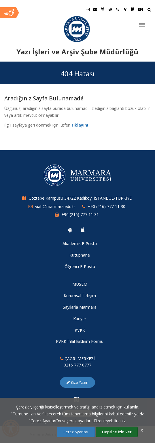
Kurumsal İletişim (80, 295)
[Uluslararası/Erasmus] (110, 9)
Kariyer (79, 318)
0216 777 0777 (77, 365)
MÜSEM (79, 284)
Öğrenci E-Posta (80, 266)
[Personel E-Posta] (95, 9)
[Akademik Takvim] (102, 9)
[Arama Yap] (149, 10)
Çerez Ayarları (75, 431)
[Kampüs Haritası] (125, 9)
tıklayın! (79, 125)
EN (140, 9)
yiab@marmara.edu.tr (55, 206)
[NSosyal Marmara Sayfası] (132, 9)
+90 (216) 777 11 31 (80, 214)
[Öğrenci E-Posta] (87, 9)
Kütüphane (79, 255)
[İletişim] (117, 9)
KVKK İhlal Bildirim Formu (79, 341)
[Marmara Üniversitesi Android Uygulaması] (70, 229)
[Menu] (142, 22)
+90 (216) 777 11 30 (106, 206)
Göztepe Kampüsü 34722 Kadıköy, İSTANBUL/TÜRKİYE (80, 198)
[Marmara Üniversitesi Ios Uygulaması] (82, 229)
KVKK (80, 330)
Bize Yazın (77, 382)
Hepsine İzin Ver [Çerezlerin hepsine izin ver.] (117, 431)
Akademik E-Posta (80, 243)
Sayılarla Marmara (80, 307)
